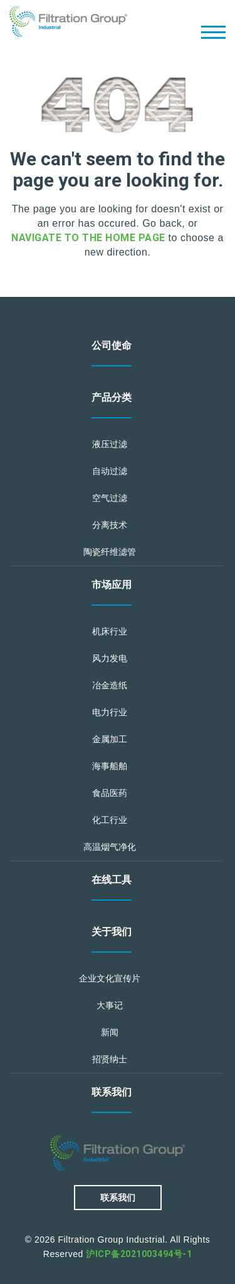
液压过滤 (109, 444)
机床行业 (109, 631)
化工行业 (109, 820)
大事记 (110, 1005)
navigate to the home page (88, 238)
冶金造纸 (109, 685)
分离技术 (109, 525)
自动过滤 (109, 471)
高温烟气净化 (109, 847)
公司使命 (111, 345)
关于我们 (111, 932)
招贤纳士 (109, 1059)
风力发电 (109, 658)
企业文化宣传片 (109, 978)
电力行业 (109, 712)
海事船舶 (109, 766)
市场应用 (111, 585)
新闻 (109, 1032)
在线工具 (111, 880)
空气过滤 (109, 498)
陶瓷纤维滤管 (109, 552)
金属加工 (109, 739)
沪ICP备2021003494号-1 (139, 1254)
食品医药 (109, 793)
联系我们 (111, 1092)
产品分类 (111, 397)
